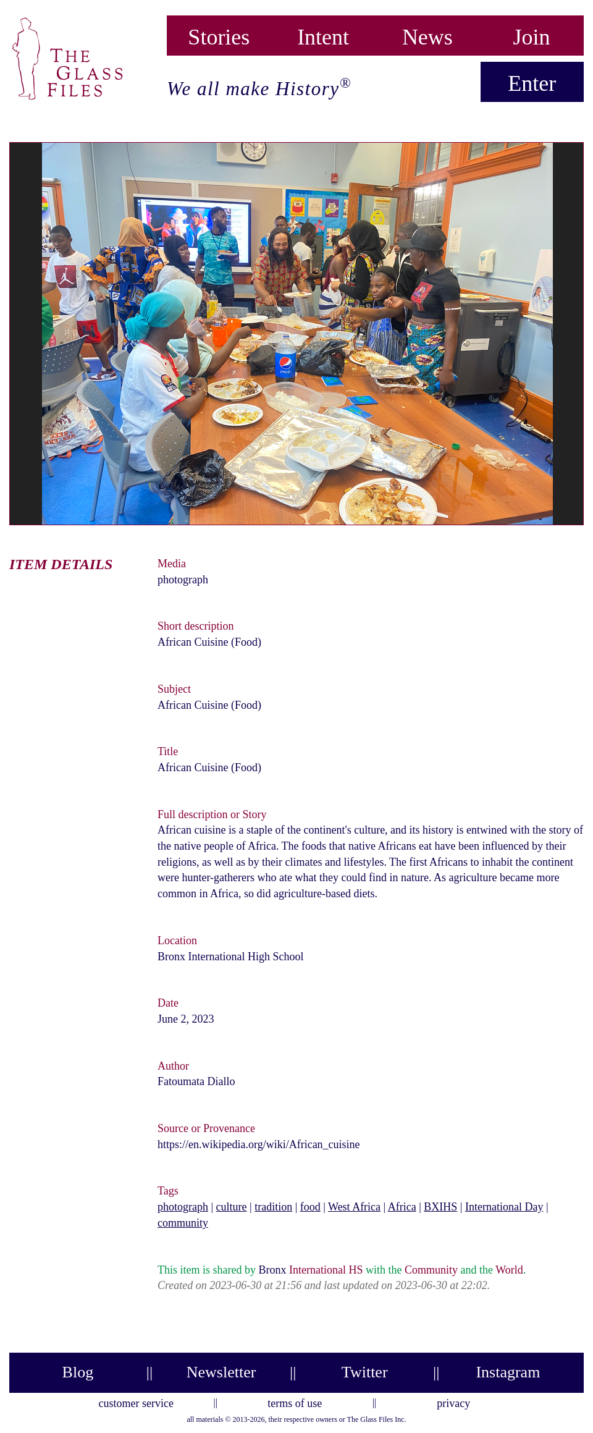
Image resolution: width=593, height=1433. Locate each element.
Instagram (508, 1372)
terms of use (294, 1401)
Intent (323, 34)
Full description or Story (212, 814)
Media (172, 563)
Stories (219, 34)
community (183, 1223)
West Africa (354, 1207)
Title (168, 751)
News (427, 34)
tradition (273, 1207)
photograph (183, 1207)
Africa (402, 1207)
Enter (532, 83)
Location (177, 940)
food (310, 1207)
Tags (168, 1191)
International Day (504, 1207)
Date (168, 1003)
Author (173, 1066)
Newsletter (221, 1372)
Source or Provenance (206, 1128)
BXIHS (440, 1207)
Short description (196, 626)
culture (231, 1207)
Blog (78, 1372)
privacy (453, 1401)
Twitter (365, 1372)
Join (531, 34)
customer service (136, 1401)
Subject (174, 689)
